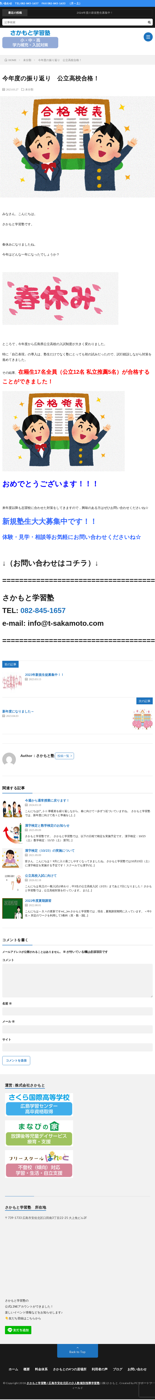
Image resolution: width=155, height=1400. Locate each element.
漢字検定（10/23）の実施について (50, 850)
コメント (8, 960)
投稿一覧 (63, 756)
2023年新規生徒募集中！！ (44, 675)
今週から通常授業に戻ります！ (47, 800)
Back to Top (77, 1352)
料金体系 (41, 1369)
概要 (26, 1369)
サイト (6, 1039)
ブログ (117, 1369)
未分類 (29, 89)
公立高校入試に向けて (41, 875)
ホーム (13, 1369)
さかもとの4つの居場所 (69, 1369)
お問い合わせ (137, 1369)
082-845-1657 (43, 610)
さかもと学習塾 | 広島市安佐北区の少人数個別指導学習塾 (63, 1383)
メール (8, 1021)
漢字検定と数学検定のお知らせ (47, 825)
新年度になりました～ (18, 711)
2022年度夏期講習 (38, 901)
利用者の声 (100, 1369)
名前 (7, 1003)
